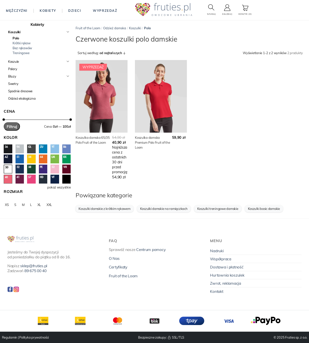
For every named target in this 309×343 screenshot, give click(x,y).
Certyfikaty (118, 267)
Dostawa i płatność (226, 267)
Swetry (13, 84)
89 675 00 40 (35, 270)
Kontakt (216, 291)
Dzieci (74, 11)
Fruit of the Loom (88, 28)
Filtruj (12, 126)
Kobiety (48, 11)
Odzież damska (114, 28)
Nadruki (217, 250)
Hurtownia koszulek (227, 275)
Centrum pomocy (150, 249)
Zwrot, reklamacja (225, 283)
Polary (12, 69)
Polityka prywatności (34, 337)
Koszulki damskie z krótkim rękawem (104, 209)
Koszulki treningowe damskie (217, 209)
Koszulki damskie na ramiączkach (164, 209)
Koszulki (14, 32)
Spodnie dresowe (20, 91)
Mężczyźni (17, 11)
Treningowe (21, 53)
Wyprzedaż (105, 11)
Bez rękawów (22, 48)
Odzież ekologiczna (21, 98)
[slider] (3, 119)
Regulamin (9, 337)
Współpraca (220, 258)
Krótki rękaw (22, 43)
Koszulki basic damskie (264, 209)
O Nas (114, 258)
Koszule (13, 61)
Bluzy (12, 76)
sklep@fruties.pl (33, 265)
